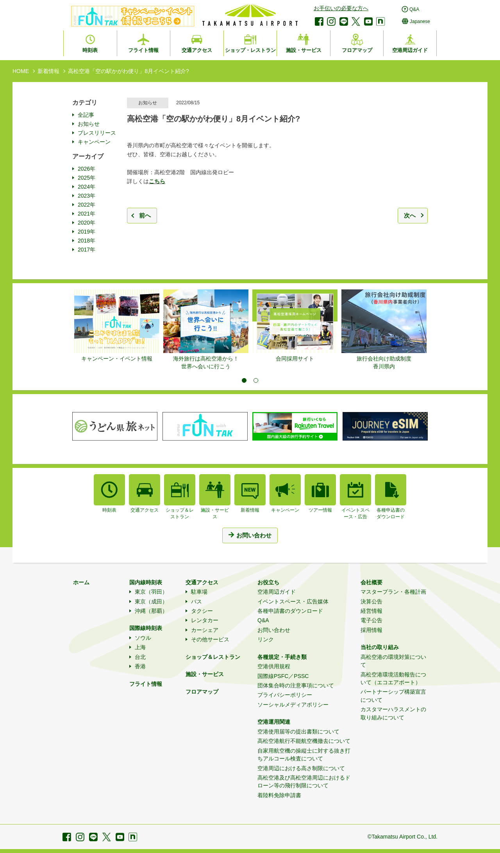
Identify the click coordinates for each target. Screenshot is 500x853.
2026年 (86, 169)
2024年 (86, 187)
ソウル (143, 638)
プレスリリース (97, 133)
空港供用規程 (273, 666)
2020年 (86, 222)
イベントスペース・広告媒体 (293, 601)
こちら (157, 181)
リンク (265, 639)
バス (196, 601)
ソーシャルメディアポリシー (293, 704)
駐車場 (199, 592)
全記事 (86, 115)
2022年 (86, 205)
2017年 (86, 249)
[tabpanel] (116, 326)
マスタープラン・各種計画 (393, 592)
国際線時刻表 (145, 628)
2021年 (86, 214)
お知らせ (89, 124)
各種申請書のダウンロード (290, 611)
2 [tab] (256, 380)
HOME (20, 71)
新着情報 (48, 71)
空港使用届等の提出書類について (298, 731)
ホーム (81, 582)
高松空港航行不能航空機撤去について (303, 741)
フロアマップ (202, 692)
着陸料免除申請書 (279, 795)
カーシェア (204, 630)
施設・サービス (205, 674)
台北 (140, 657)
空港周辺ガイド (276, 592)
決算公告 (371, 601)
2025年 (86, 178)
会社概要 (371, 582)
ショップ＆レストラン (213, 657)
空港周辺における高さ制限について (301, 768)
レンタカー (204, 620)
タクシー (202, 611)
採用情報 (371, 630)
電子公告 (371, 620)
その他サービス (210, 639)
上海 (140, 647)
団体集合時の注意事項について (295, 685)
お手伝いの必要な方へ (341, 8)
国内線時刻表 (145, 582)
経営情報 (371, 611)
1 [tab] (244, 380)
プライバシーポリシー (284, 695)
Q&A (263, 620)
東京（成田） (151, 601)
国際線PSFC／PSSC (283, 676)
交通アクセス (202, 582)
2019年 (86, 231)
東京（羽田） (151, 592)
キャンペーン (94, 142)
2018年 (86, 240)
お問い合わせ (273, 630)
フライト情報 (145, 684)
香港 (140, 666)
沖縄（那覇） (151, 611)
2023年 (86, 196)
